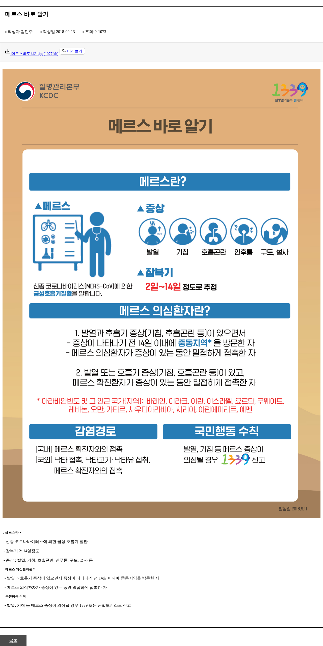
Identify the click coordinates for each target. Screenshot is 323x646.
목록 (13, 640)
